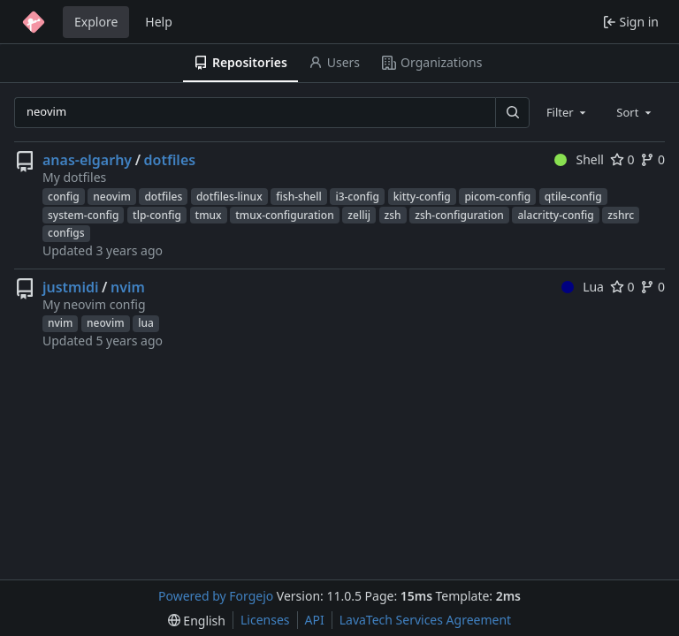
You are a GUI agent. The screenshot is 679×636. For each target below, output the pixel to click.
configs (66, 232)
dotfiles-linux (229, 196)
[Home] (33, 22)
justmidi (70, 287)
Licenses (265, 619)
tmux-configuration (284, 215)
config (64, 196)
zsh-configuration (459, 215)
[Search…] (512, 112)
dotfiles (170, 160)
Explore (96, 21)
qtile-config (573, 196)
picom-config (497, 196)
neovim (111, 196)
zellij (358, 215)
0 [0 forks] (652, 159)
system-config (83, 215)
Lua (582, 286)
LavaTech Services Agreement (425, 619)
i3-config (357, 196)
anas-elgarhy (87, 160)
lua (146, 322)
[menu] (196, 620)
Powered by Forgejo (215, 595)
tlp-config (157, 215)
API (314, 619)
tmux (208, 215)
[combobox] (567, 112)
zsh (393, 215)
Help (158, 21)
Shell (579, 159)
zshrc (620, 215)
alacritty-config (555, 215)
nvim (128, 287)
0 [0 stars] (622, 159)
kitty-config (422, 196)
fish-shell (298, 196)
